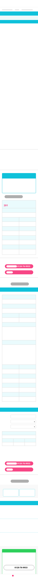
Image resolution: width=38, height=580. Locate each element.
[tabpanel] (19, 35)
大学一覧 (17, 9)
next (36, 35)
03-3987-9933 (9, 478)
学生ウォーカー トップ (7, 9)
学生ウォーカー (19, 558)
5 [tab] (21, 47)
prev (1, 35)
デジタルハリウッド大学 (27, 9)
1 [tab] (15, 47)
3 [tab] (18, 47)
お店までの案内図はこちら (19, 507)
